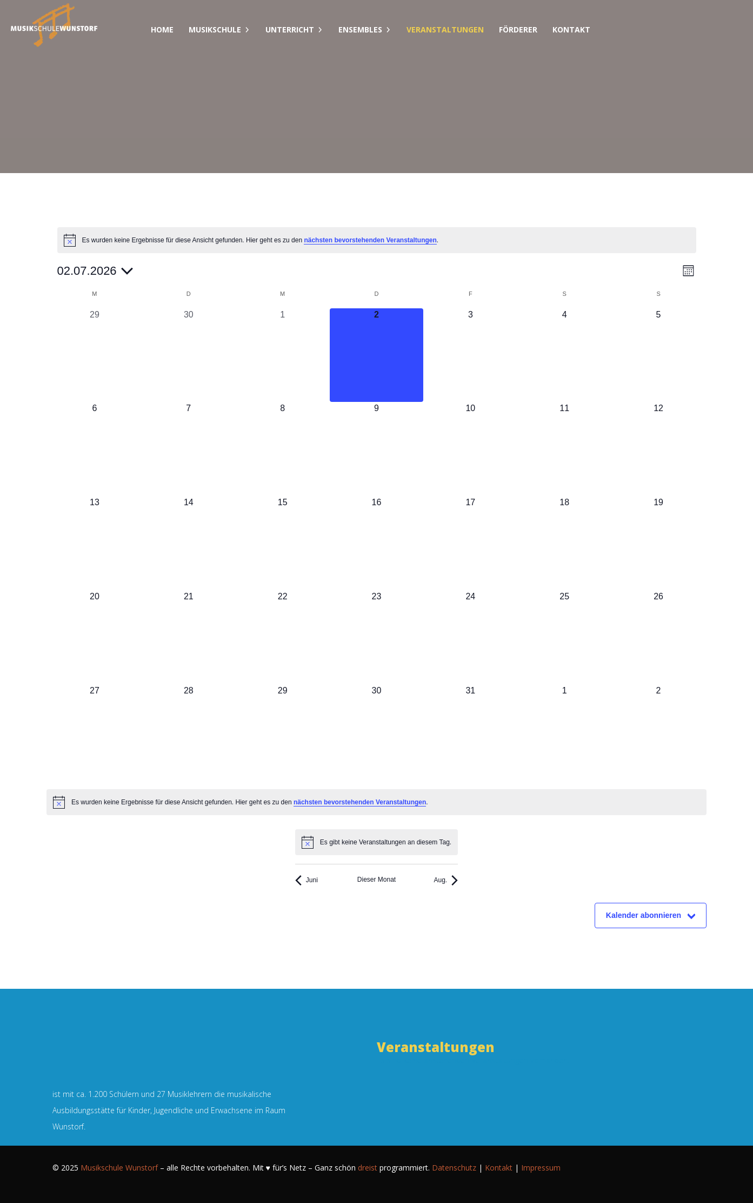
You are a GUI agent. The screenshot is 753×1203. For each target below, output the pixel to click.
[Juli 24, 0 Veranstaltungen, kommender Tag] (470, 637)
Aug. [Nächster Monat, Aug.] (446, 880)
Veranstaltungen (445, 29)
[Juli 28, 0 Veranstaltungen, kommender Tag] (189, 731)
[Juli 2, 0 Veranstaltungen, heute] (377, 355)
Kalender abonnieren (643, 915)
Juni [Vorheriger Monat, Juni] (306, 880)
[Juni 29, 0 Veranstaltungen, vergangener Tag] (95, 355)
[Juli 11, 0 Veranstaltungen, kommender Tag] (564, 449)
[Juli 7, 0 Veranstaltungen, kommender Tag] (189, 449)
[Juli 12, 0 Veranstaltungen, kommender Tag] (658, 449)
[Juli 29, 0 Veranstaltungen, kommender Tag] (283, 731)
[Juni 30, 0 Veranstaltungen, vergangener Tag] (189, 355)
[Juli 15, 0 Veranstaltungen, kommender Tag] (283, 543)
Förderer (518, 29)
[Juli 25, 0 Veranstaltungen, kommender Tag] (564, 637)
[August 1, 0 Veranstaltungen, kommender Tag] (564, 731)
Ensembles (360, 29)
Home (162, 29)
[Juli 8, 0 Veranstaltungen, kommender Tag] (283, 449)
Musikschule (215, 29)
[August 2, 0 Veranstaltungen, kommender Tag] (658, 731)
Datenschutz (454, 1167)
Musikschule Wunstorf (119, 1167)
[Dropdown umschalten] (247, 30)
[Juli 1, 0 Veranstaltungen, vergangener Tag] (283, 355)
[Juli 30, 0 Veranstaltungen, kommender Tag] (377, 731)
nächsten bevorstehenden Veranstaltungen (370, 240)
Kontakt (571, 29)
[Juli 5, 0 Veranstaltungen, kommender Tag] (658, 355)
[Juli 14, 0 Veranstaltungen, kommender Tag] (189, 543)
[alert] (376, 240)
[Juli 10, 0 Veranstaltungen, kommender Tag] (470, 449)
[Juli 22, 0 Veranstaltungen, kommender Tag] (283, 637)
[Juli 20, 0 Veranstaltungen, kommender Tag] (95, 637)
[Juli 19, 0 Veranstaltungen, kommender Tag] (658, 543)
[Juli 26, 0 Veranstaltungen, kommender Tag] (658, 637)
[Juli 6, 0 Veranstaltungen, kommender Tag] (95, 449)
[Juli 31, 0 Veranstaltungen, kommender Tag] (470, 731)
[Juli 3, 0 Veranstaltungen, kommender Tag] (470, 355)
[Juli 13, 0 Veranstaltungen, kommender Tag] (95, 543)
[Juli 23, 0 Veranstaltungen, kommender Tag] (377, 637)
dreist (367, 1167)
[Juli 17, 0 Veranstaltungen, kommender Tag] (470, 543)
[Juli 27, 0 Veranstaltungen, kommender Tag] (95, 731)
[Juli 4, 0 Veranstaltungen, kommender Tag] (564, 355)
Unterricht (289, 29)
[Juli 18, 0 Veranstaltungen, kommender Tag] (564, 543)
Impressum (541, 1167)
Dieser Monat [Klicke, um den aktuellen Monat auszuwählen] (376, 879)
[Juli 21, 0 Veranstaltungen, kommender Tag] (189, 637)
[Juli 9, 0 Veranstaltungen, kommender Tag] (377, 449)
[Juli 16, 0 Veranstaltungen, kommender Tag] (377, 543)
